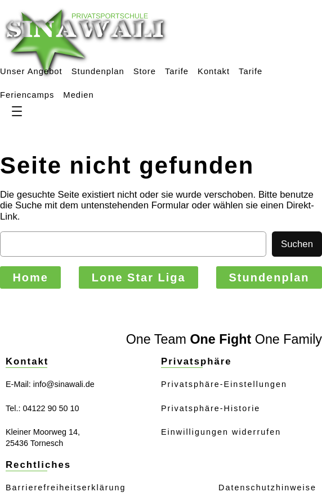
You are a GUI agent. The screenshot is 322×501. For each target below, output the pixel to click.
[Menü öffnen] (17, 111)
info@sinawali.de (64, 384)
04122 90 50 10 (51, 408)
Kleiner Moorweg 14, (43, 431)
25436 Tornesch (34, 443)
